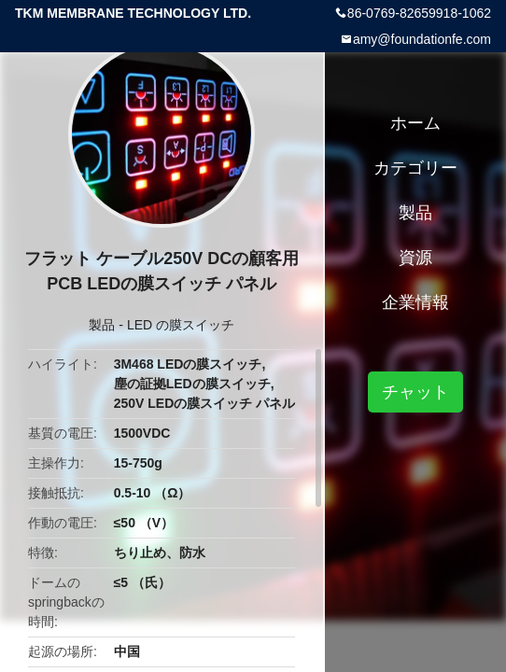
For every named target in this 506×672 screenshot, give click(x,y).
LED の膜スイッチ (180, 324)
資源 (415, 257)
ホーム (415, 123)
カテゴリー (415, 168)
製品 (102, 324)
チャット (415, 392)
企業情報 (415, 302)
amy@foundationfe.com (422, 39)
